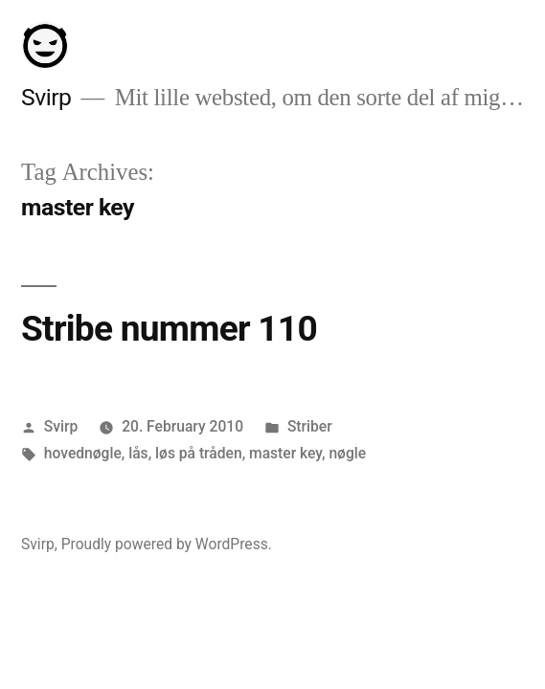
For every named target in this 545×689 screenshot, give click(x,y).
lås (138, 453)
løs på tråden (198, 453)
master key (285, 453)
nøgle (347, 453)
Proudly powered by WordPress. (166, 544)
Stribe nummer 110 (169, 328)
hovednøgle (83, 453)
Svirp (46, 97)
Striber (309, 426)
